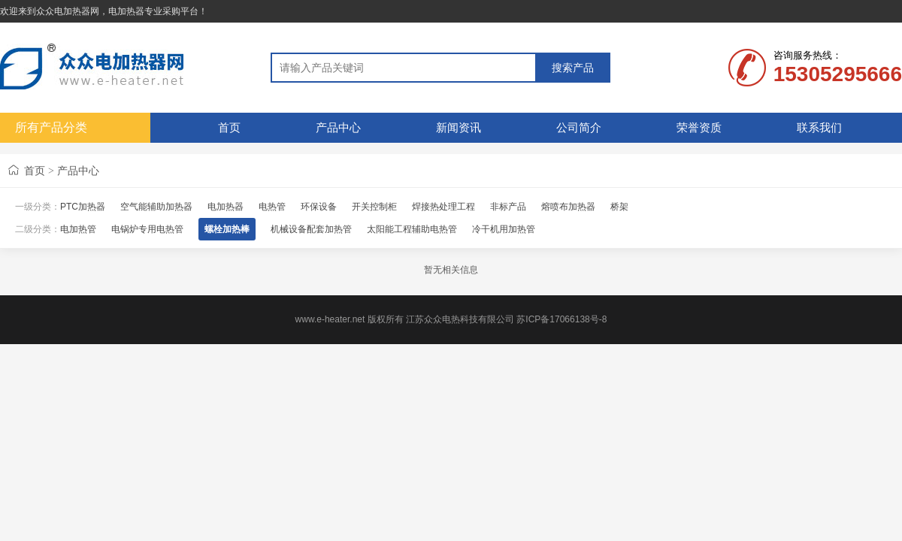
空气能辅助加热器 (156, 206)
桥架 (619, 206)
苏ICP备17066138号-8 (561, 319)
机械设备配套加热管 (311, 229)
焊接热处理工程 (443, 206)
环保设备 (319, 206)
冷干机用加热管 (503, 229)
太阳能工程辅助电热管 (412, 229)
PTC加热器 (82, 206)
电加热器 (225, 206)
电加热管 (78, 229)
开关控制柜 (374, 206)
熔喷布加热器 (568, 206)
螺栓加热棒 (227, 229)
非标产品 (508, 206)
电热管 (272, 206)
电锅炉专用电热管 (147, 229)
